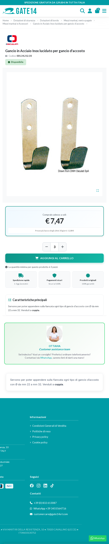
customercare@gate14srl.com (49, 514)
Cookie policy (40, 442)
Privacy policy (40, 436)
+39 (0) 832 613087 (43, 502)
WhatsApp (46, 357)
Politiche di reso (41, 431)
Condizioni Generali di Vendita (49, 425)
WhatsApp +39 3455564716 (48, 508)
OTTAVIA (54, 347)
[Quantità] (54, 247)
